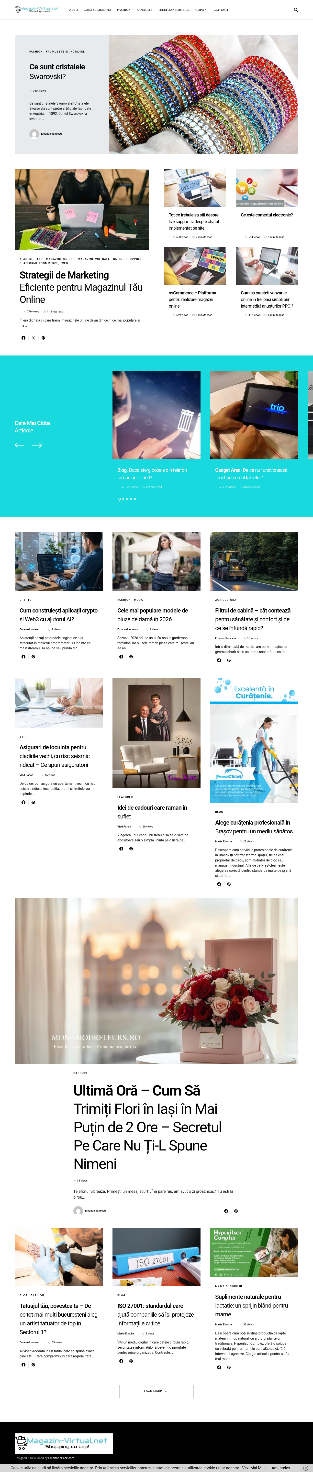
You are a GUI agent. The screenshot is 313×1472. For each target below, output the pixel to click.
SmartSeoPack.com (61, 1458)
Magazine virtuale (94, 259)
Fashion (36, 51)
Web (64, 263)
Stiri (24, 736)
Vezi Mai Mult (254, 1468)
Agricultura (225, 600)
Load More (153, 1391)
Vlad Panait (26, 775)
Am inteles (281, 1468)
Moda (138, 600)
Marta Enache (223, 841)
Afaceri (26, 259)
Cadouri (80, 1073)
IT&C (39, 259)
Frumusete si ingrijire (65, 51)
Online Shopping (127, 259)
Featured (125, 797)
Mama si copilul (229, 1286)
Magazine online (60, 259)
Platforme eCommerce (39, 263)
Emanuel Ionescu (51, 133)
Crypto (26, 600)
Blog (219, 812)
